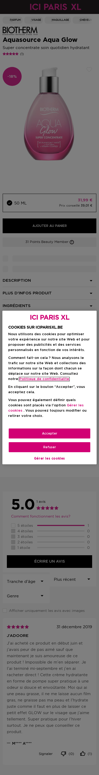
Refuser (49, 447)
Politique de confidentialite (44, 379)
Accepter (49, 433)
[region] (49, 388)
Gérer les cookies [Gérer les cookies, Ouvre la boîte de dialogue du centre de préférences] (49, 458)
